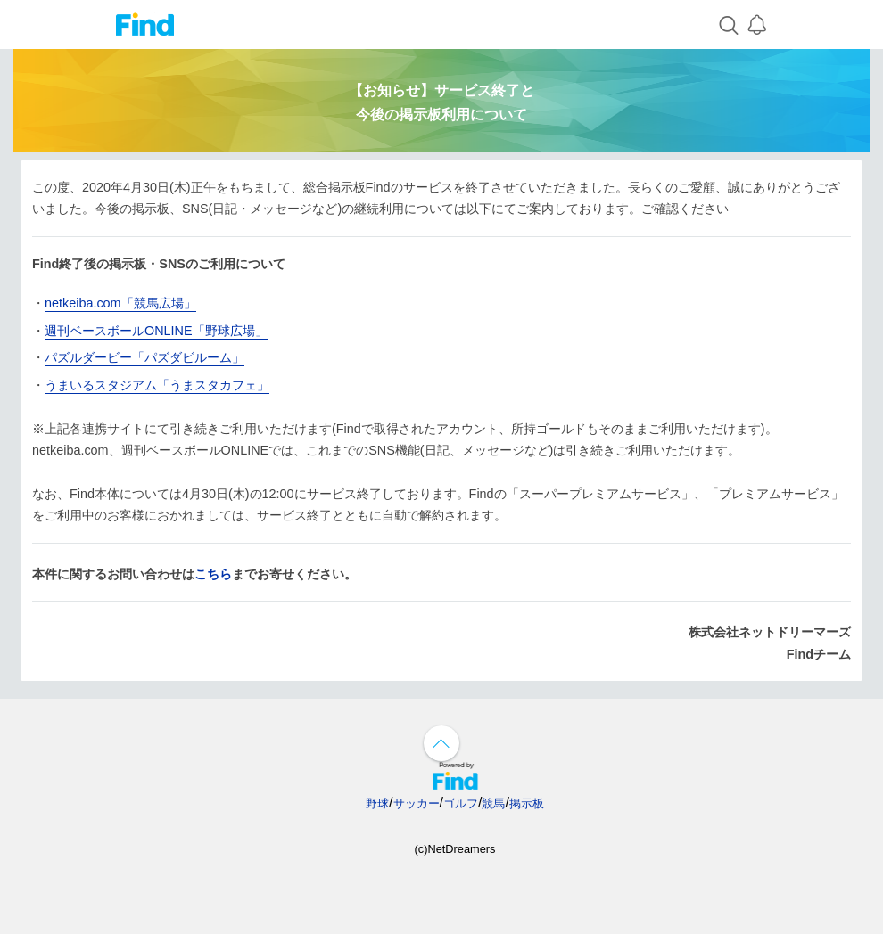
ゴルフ (460, 803)
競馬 (493, 803)
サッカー (416, 803)
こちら (213, 574)
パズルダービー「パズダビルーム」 (144, 357)
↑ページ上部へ (441, 743)
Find (145, 24)
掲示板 (526, 803)
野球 (377, 803)
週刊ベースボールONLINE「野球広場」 (156, 331)
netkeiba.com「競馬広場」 (120, 303)
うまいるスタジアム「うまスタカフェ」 (157, 385)
